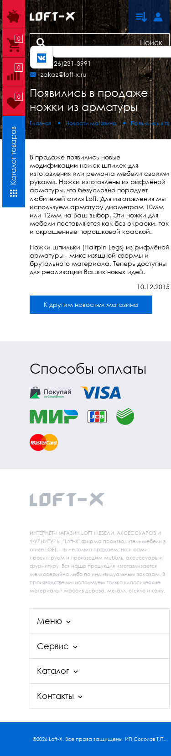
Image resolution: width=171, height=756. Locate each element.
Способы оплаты (88, 368)
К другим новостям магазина (91, 304)
